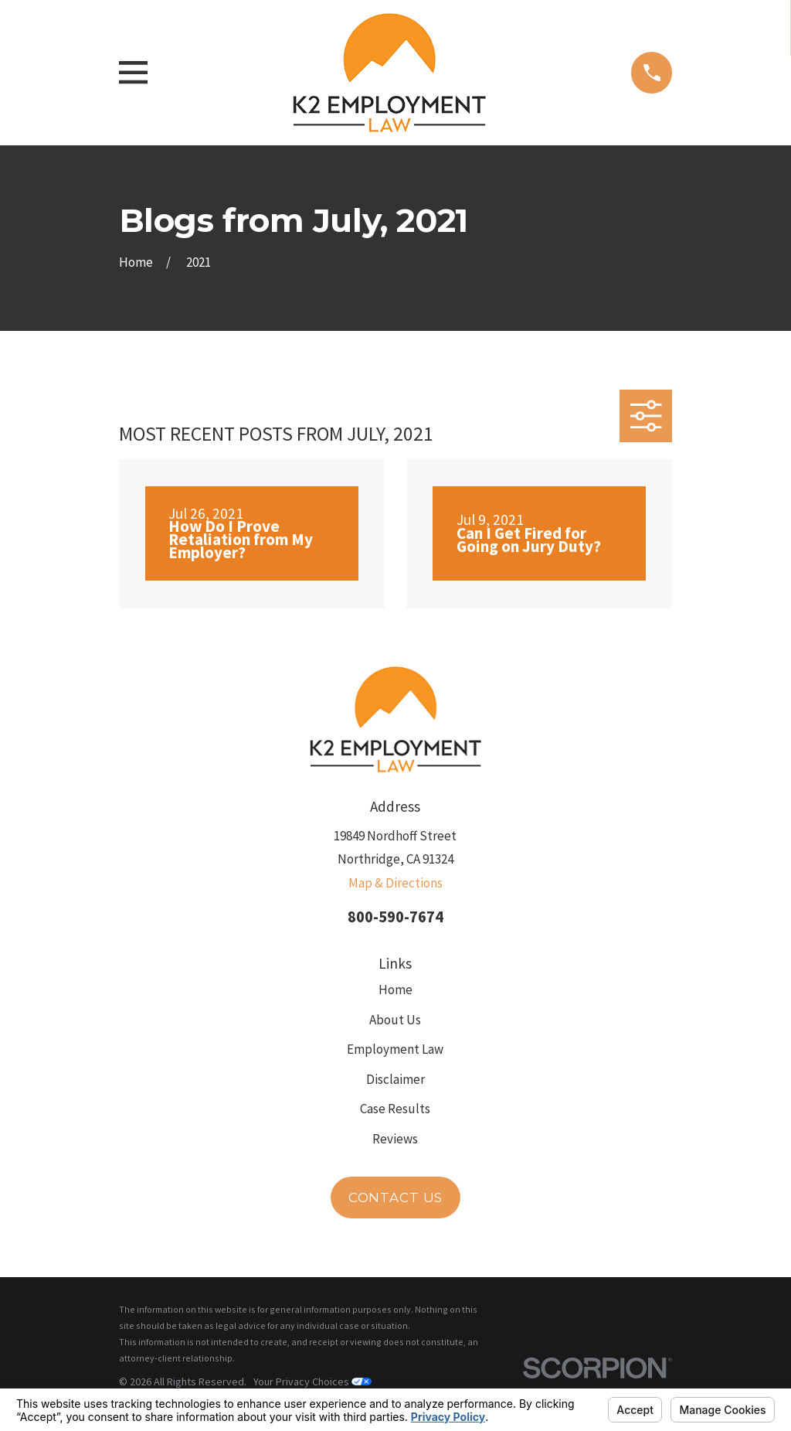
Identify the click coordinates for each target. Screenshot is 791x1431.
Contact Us (395, 1197)
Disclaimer (395, 1079)
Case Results (395, 1108)
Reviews (395, 1138)
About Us (395, 1019)
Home (395, 989)
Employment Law (395, 1049)
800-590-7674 (395, 917)
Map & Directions (395, 882)
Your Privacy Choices (312, 1381)
